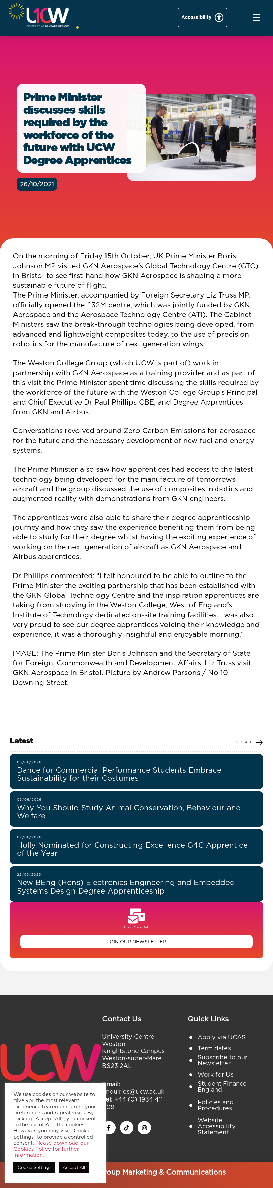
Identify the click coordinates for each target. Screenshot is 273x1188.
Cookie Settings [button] (34, 1167)
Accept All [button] (74, 1167)
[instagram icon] (144, 1127)
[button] (256, 17)
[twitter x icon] (126, 1127)
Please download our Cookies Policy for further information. (51, 1149)
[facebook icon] (109, 1127)
